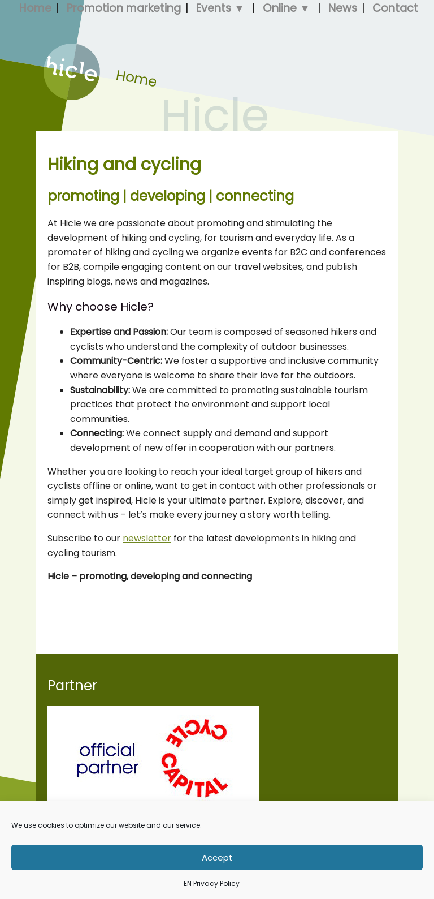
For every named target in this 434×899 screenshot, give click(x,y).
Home (57, 96)
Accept (217, 857)
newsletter (147, 538)
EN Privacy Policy (212, 883)
